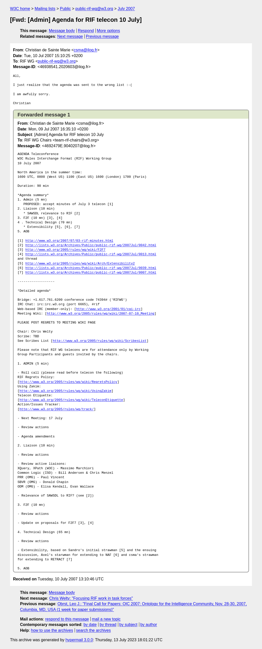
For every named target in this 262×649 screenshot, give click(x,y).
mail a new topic (106, 619)
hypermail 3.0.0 (79, 640)
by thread (108, 624)
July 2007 (126, 9)
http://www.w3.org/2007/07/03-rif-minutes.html (69, 241)
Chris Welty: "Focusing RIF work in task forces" (91, 598)
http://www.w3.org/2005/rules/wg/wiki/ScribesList (99, 341)
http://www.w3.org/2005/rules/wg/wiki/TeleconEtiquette (71, 400)
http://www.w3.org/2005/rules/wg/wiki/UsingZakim (65, 391)
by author (148, 624)
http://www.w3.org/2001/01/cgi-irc (108, 309)
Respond (86, 31)
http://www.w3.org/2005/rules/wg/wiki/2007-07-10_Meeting (100, 313)
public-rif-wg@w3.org (94, 9)
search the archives (93, 630)
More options (108, 31)
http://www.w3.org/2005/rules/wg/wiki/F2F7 (65, 250)
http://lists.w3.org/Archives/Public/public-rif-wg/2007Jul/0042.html (90, 245)
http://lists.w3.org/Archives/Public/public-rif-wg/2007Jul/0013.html (90, 254)
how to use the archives (52, 630)
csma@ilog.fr (85, 50)
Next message (70, 36)
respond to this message (67, 619)
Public (65, 9)
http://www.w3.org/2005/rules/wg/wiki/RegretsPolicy (68, 382)
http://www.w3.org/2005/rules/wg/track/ (57, 409)
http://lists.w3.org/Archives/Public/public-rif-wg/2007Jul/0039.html (90, 268)
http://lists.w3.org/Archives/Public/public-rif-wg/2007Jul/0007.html (90, 272)
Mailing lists (45, 9)
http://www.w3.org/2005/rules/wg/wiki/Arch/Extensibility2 (80, 263)
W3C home (20, 9)
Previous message (102, 36)
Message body (62, 31)
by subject (128, 624)
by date (89, 624)
